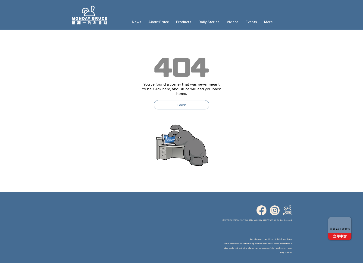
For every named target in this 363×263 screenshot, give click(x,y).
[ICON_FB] (261, 210)
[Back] (181, 104)
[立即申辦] (339, 236)
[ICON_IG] (275, 210)
